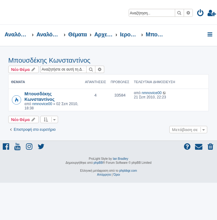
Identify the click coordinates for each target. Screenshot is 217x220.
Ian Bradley (120, 158)
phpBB (98, 162)
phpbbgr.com (128, 170)
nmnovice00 (42, 104)
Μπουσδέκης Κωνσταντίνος (49, 60)
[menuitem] (200, 14)
